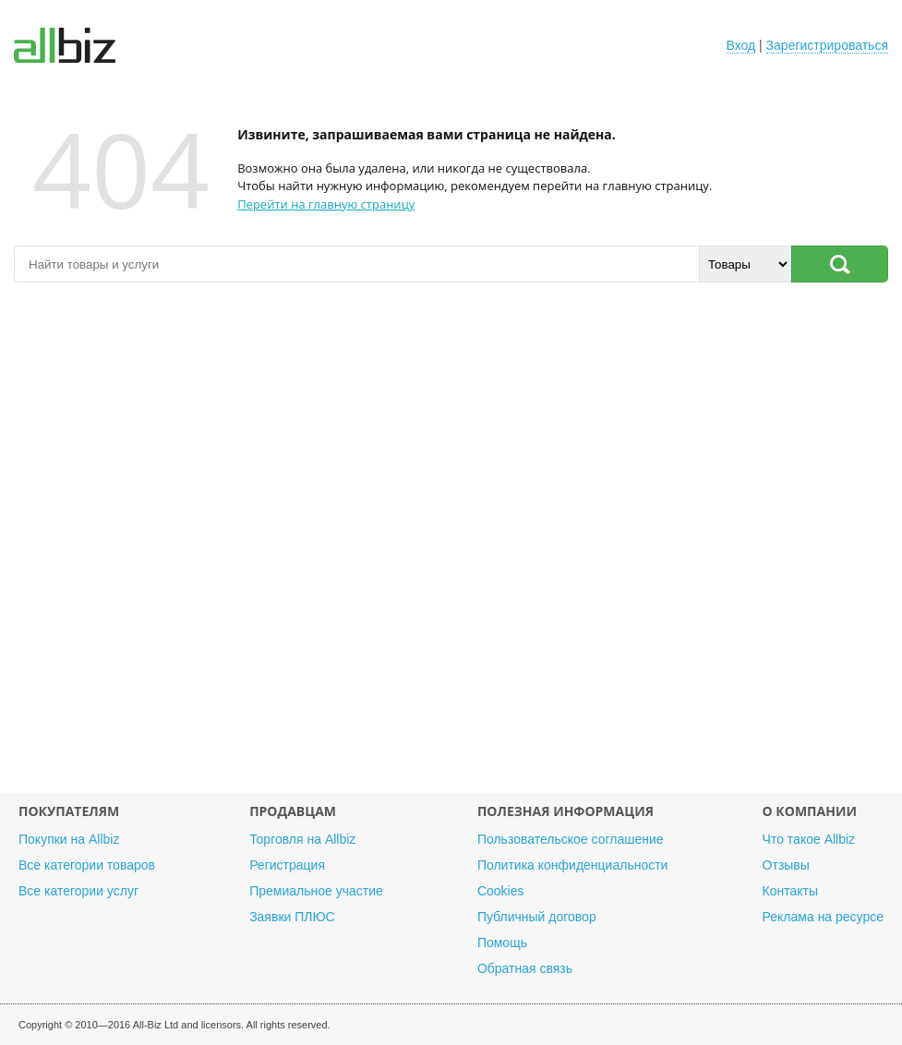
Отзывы (786, 865)
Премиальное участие (316, 890)
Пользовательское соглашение (570, 839)
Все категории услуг (78, 890)
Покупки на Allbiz (68, 839)
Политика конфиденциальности (572, 865)
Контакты (790, 890)
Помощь (502, 942)
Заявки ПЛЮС (291, 916)
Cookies (500, 890)
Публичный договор (536, 916)
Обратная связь (524, 968)
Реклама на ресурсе (823, 916)
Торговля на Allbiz (302, 839)
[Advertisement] (451, 547)
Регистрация (287, 865)
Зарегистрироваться (827, 45)
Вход (741, 45)
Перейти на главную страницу (326, 204)
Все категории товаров (86, 865)
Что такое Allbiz (809, 839)
